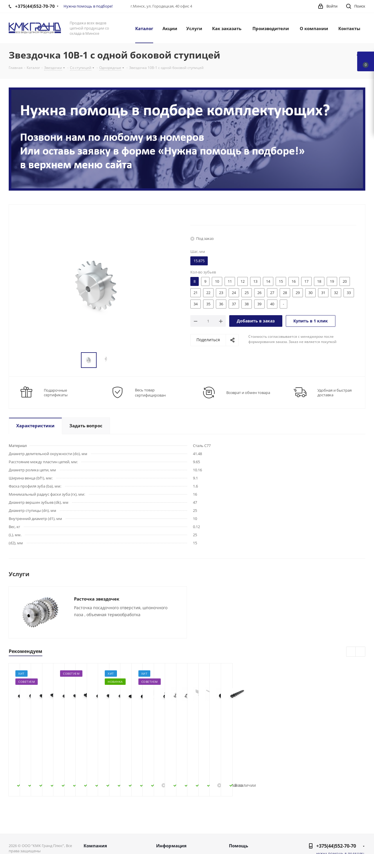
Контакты (94, 831)
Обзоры (237, 838)
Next (360, 652)
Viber (345, 843)
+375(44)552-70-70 (336, 805)
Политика (94, 838)
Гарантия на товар (176, 838)
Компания (95, 805)
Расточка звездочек (96, 599)
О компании (97, 816)
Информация (171, 805)
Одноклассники (359, 828)
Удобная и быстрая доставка (334, 392)
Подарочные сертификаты (56, 392)
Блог (234, 816)
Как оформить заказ (177, 816)
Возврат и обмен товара (248, 392)
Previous (351, 652)
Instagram (345, 828)
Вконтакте (316, 828)
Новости (93, 823)
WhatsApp (359, 843)
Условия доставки (175, 831)
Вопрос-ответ (243, 823)
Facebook (330, 828)
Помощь (238, 805)
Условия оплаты (173, 823)
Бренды (237, 831)
